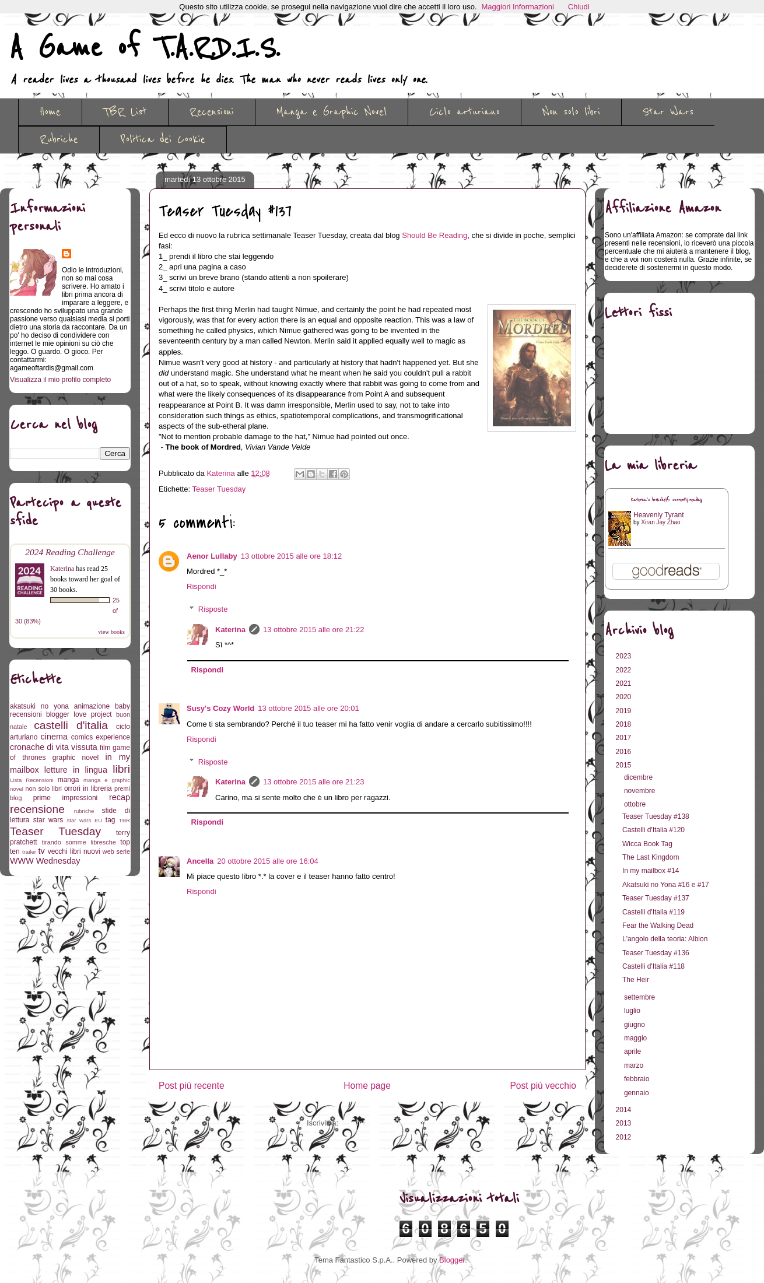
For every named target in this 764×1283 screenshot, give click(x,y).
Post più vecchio (543, 1086)
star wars (48, 820)
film (105, 748)
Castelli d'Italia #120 (653, 830)
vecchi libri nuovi (74, 851)
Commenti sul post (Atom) (384, 1123)
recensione (37, 809)
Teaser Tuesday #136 (655, 953)
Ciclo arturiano (464, 112)
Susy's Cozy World (220, 708)
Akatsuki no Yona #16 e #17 (665, 885)
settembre (640, 997)
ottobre (636, 804)
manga (68, 780)
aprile (633, 1051)
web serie (116, 851)
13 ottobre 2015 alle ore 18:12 (291, 556)
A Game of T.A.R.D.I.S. (144, 48)
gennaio (637, 1093)
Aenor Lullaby (212, 556)
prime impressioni (65, 798)
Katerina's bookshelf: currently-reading (666, 500)
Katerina (230, 629)
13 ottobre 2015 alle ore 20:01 (308, 708)
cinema (54, 736)
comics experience (100, 737)
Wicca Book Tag (647, 844)
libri (121, 769)
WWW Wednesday (45, 860)
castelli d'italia (71, 725)
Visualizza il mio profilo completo (60, 380)
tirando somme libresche (79, 842)
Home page (367, 1086)
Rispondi (201, 586)
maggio (636, 1038)
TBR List (125, 112)
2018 (624, 724)
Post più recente (192, 1086)
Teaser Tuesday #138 (655, 816)
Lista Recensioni (32, 780)
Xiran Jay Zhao (660, 522)
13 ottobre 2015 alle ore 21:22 (313, 629)
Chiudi (579, 6)
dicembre (639, 777)
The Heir (635, 980)
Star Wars (668, 112)
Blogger (452, 1260)
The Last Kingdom (650, 857)
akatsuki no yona (39, 706)
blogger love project (79, 714)
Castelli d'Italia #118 (653, 966)
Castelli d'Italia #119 (653, 912)
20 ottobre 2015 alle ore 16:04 (267, 861)
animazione (92, 706)
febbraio (637, 1079)
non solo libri (44, 788)
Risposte (213, 609)
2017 (624, 738)
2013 (624, 1123)
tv (41, 851)
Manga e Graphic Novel (331, 112)
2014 (624, 1110)
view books (111, 632)
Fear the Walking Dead (657, 925)
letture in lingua (75, 769)
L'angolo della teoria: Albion (664, 939)
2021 (624, 683)
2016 (624, 752)
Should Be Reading (434, 235)
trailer (29, 852)
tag (110, 820)
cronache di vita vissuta (53, 747)
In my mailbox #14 (650, 871)
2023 (624, 656)
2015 (624, 765)
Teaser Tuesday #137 (655, 898)
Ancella (200, 861)
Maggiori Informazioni (518, 6)
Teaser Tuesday (219, 489)
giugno (635, 1025)
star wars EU (85, 820)
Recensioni (212, 112)
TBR (124, 820)
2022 (624, 670)
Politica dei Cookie (163, 139)
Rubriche (59, 139)
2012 (624, 1137)
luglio (633, 1011)
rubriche (84, 811)
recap (119, 797)
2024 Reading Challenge (70, 552)
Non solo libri (571, 112)
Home (50, 112)
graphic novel (75, 757)
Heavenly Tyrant (658, 515)
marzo (635, 1065)
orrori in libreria (88, 788)
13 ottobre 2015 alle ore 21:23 (313, 781)
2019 (624, 711)
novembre (640, 791)
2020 (624, 697)
